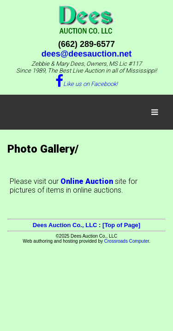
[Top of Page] (121, 225)
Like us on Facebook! (86, 83)
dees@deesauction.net (87, 53)
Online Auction (86, 181)
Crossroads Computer (126, 241)
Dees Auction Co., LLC (65, 225)
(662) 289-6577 (86, 44)
